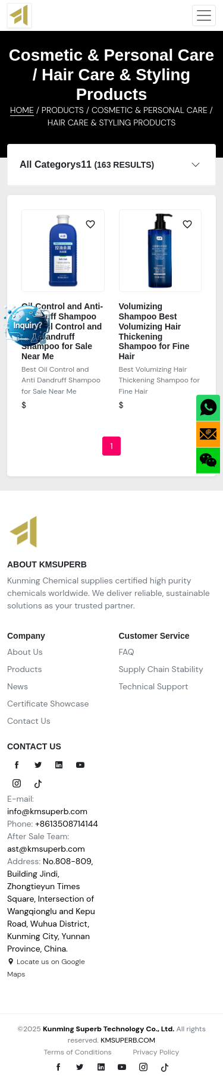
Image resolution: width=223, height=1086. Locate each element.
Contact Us (29, 720)
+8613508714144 (66, 823)
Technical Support (154, 686)
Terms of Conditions (78, 1052)
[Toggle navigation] (204, 15)
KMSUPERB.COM (127, 1040)
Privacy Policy (156, 1052)
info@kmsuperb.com (47, 811)
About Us (25, 651)
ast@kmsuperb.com (46, 848)
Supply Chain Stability (161, 669)
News (17, 686)
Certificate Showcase (48, 703)
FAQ (126, 651)
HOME (22, 110)
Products (24, 669)
